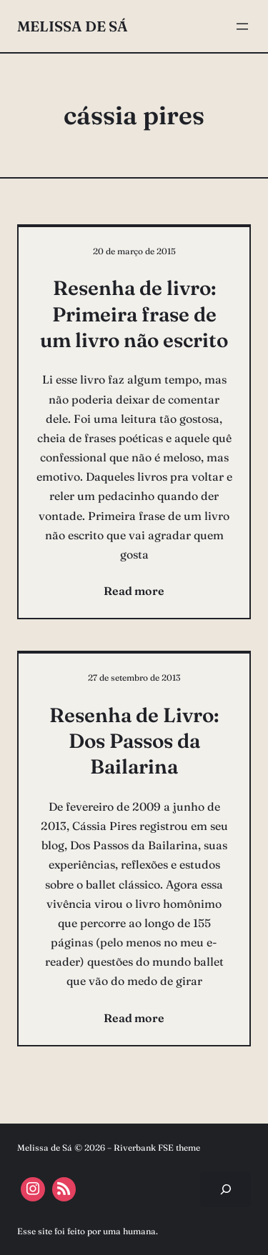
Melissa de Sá (72, 26)
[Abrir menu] (242, 26)
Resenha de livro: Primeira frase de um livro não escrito (134, 314)
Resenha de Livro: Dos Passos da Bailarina (134, 741)
